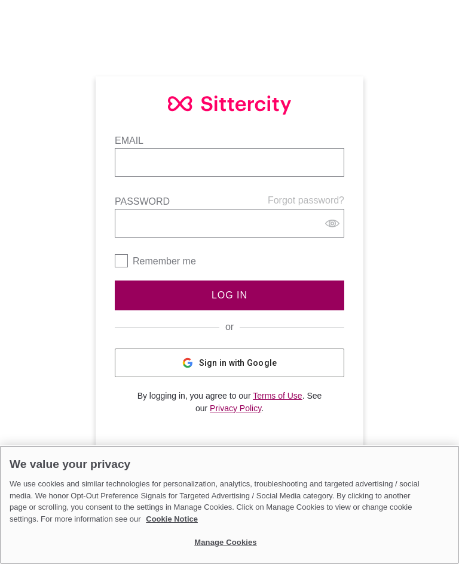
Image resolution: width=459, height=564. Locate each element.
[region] (229, 504)
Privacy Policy (235, 408)
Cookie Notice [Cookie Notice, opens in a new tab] (172, 518)
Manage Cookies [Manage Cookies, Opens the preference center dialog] (225, 542)
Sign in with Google (229, 362)
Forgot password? (306, 200)
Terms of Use (277, 395)
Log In (229, 295)
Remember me (164, 261)
